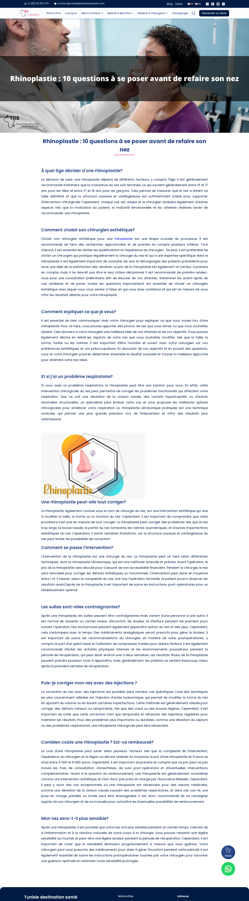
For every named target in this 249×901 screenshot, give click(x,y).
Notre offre (54, 13)
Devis (178, 4)
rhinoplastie (123, 239)
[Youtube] (218, 4)
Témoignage (180, 13)
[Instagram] (207, 4)
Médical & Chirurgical (151, 13)
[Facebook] (212, 4)
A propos (71, 13)
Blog (170, 4)
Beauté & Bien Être (119, 13)
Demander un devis (214, 13)
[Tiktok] (223, 4)
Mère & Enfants (90, 13)
